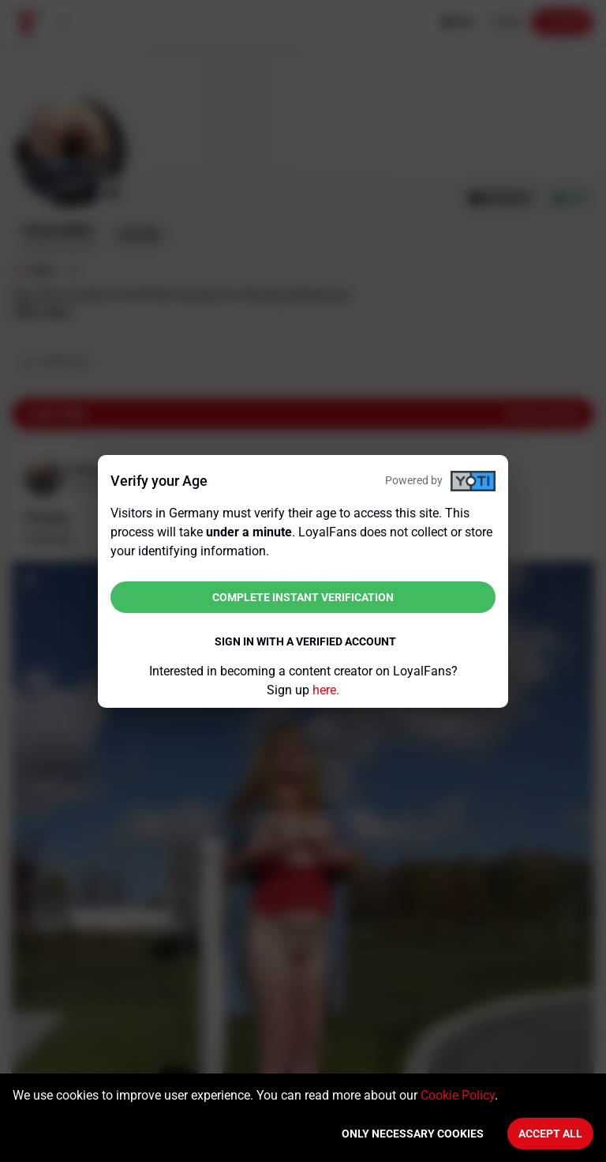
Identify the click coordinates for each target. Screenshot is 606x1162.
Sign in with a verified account (305, 641)
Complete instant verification (303, 597)
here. (325, 690)
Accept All (550, 1133)
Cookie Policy (458, 1095)
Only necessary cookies (413, 1133)
